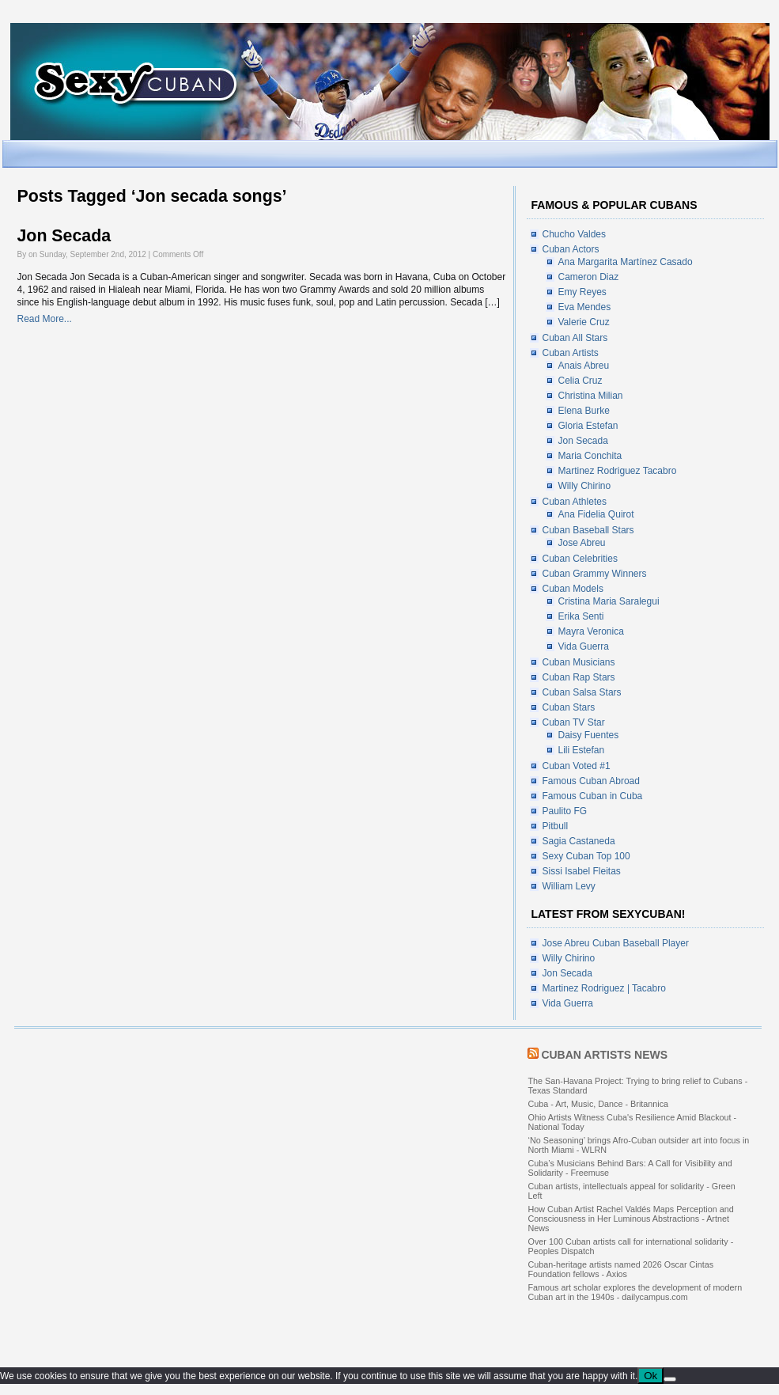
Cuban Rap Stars (579, 677)
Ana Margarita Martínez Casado (625, 261)
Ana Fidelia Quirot (596, 514)
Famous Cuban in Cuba (593, 796)
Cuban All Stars (575, 337)
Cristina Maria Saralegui (609, 601)
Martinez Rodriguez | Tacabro (604, 988)
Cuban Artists (571, 352)
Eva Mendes (584, 307)
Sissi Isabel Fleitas (582, 871)
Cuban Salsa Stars (582, 692)
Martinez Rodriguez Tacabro (617, 470)
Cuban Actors (571, 249)
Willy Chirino (584, 485)
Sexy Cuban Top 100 (586, 856)
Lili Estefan (581, 750)
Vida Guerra (583, 646)
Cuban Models (573, 588)
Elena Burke (584, 410)
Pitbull (556, 826)
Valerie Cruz (584, 322)
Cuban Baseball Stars (588, 530)
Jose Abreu (582, 542)
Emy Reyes (582, 292)
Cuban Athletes (575, 501)
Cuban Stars (569, 707)
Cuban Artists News (604, 1054)
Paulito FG (565, 811)
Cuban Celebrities (580, 558)
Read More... (44, 318)
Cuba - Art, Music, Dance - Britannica (598, 1104)
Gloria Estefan (588, 425)
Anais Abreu (584, 365)
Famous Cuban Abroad (591, 781)
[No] (670, 1379)
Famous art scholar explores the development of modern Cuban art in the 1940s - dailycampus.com (635, 1292)
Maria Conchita (590, 455)
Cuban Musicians (579, 662)
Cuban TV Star (574, 722)
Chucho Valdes (575, 234)
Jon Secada (64, 235)
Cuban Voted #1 (577, 765)
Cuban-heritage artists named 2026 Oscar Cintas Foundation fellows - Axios (621, 1269)
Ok (650, 1376)
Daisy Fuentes (588, 735)
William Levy (569, 886)
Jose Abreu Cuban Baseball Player (616, 943)
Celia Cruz (580, 380)
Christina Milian (590, 395)
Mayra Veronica (591, 631)
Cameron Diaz (588, 276)
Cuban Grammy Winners (595, 573)
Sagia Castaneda (579, 841)
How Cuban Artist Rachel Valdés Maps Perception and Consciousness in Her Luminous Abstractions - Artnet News (631, 1218)
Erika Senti (581, 616)
